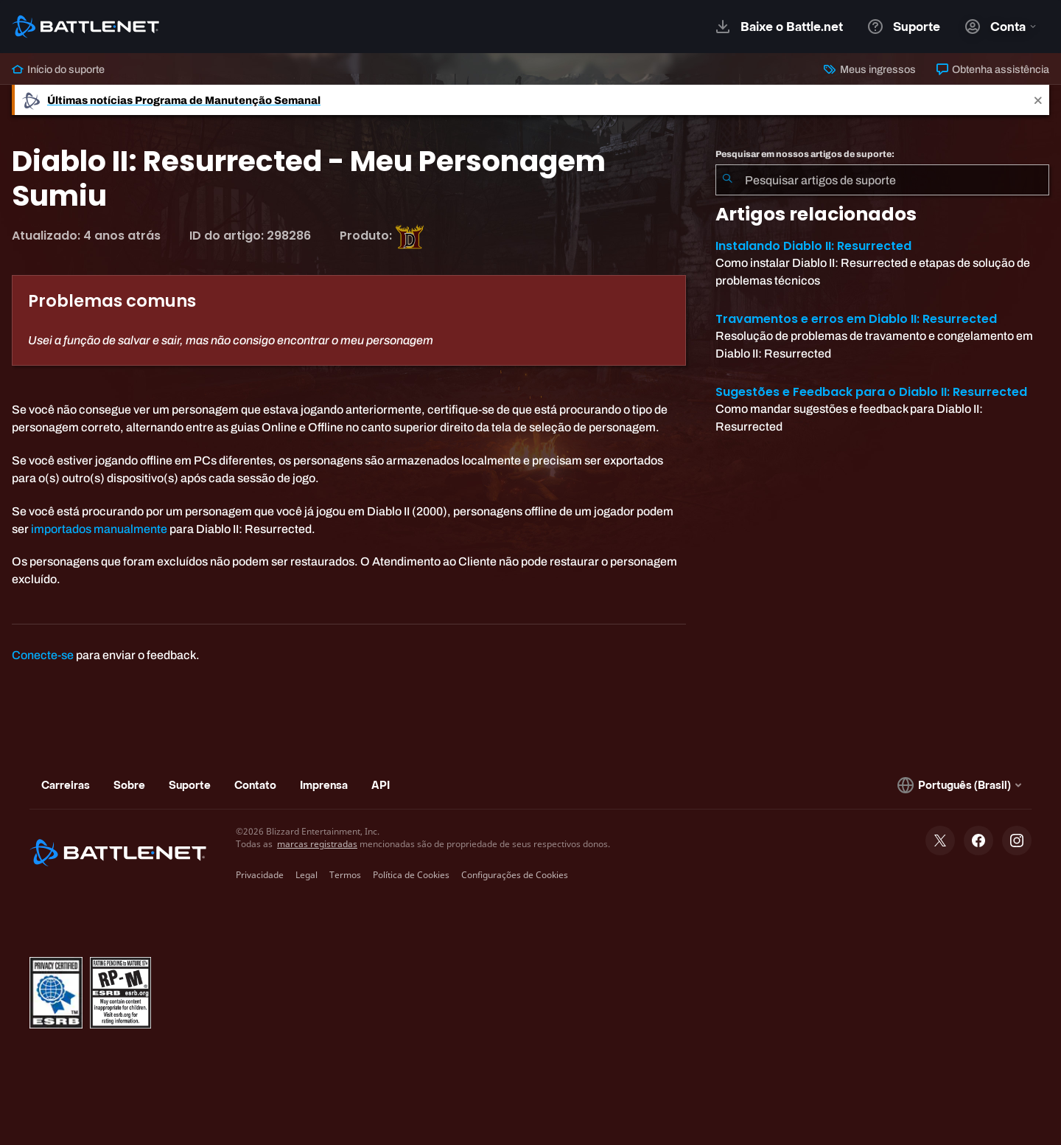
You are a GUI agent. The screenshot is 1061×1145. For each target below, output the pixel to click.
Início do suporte (58, 69)
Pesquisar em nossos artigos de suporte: (804, 154)
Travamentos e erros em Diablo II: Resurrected (856, 318)
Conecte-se (43, 655)
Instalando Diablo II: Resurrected (813, 245)
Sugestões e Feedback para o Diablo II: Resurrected (871, 391)
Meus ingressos (869, 69)
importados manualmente (99, 529)
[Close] (1038, 100)
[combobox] (882, 179)
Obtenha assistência (992, 69)
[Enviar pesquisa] (727, 179)
